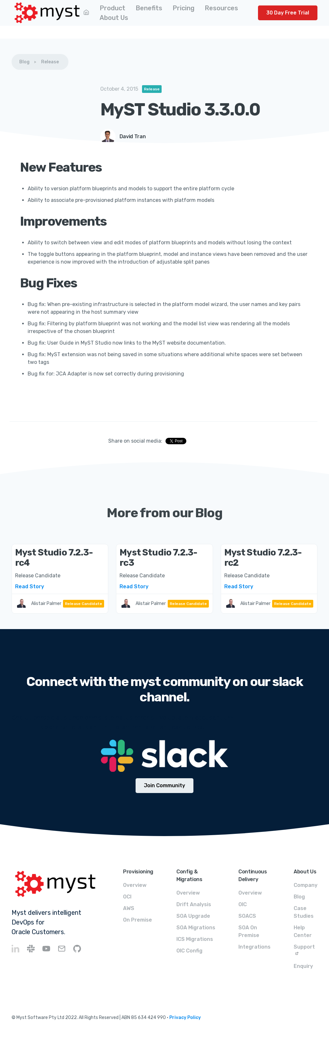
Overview (135, 885)
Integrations (254, 947)
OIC (242, 904)
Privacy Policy (185, 1017)
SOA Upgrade (193, 916)
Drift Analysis (193, 904)
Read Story (29, 586)
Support (304, 947)
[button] (112, 8)
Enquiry (303, 966)
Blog (24, 62)
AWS (128, 908)
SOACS (247, 916)
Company (305, 885)
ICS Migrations (194, 939)
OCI (127, 897)
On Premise (137, 920)
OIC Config (189, 951)
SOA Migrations (195, 927)
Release (50, 62)
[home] (47, 13)
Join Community (164, 785)
